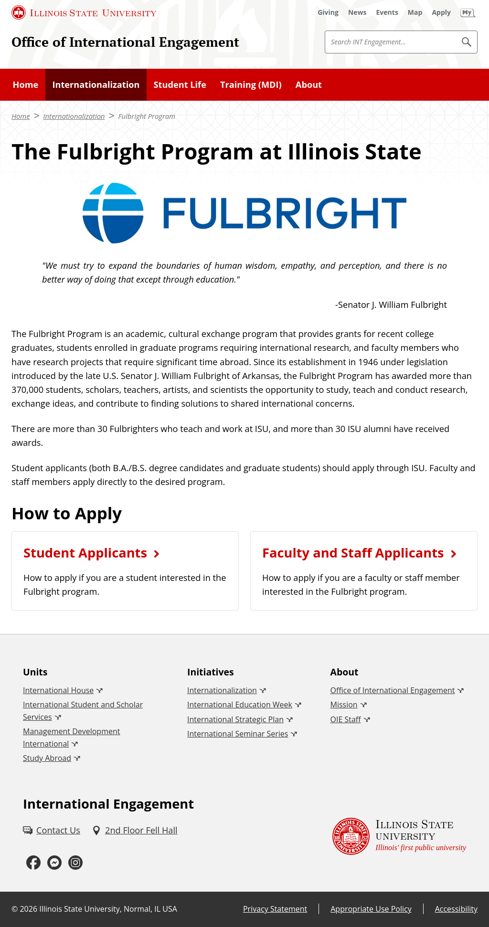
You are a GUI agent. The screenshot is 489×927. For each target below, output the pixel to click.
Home (26, 84)
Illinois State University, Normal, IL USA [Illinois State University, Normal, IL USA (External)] (108, 909)
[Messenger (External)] (54, 862)
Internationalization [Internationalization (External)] (222, 690)
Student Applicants (85, 552)
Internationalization (95, 84)
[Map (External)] (415, 12)
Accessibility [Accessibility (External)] (456, 909)
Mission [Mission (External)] (344, 704)
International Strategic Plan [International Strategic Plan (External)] (235, 719)
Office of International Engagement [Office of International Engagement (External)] (392, 690)
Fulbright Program (146, 116)
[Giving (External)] (328, 12)
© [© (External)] (14, 909)
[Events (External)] (387, 12)
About (309, 84)
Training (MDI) (251, 84)
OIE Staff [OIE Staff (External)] (345, 719)
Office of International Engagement (125, 41)
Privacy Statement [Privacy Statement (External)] (275, 909)
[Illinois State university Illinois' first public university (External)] (399, 836)
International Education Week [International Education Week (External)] (239, 704)
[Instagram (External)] (75, 862)
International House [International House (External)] (58, 690)
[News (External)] (357, 12)
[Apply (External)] (441, 12)
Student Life (180, 84)
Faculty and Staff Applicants (353, 552)
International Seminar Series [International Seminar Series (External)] (237, 733)
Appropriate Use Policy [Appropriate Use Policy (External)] (370, 909)
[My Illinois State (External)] (468, 12)
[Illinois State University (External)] (84, 12)
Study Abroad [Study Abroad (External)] (47, 758)
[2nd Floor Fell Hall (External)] (135, 830)
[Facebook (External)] (33, 862)
